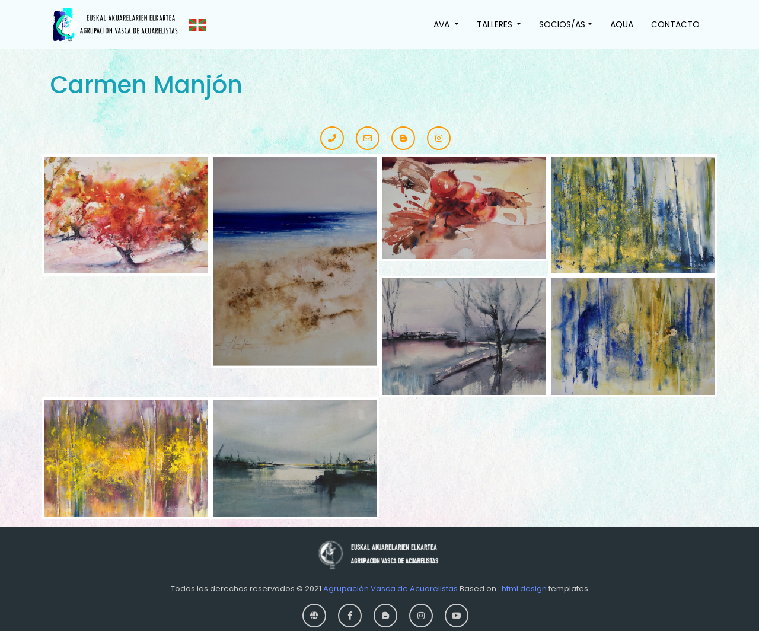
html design (524, 588)
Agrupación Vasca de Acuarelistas (391, 588)
